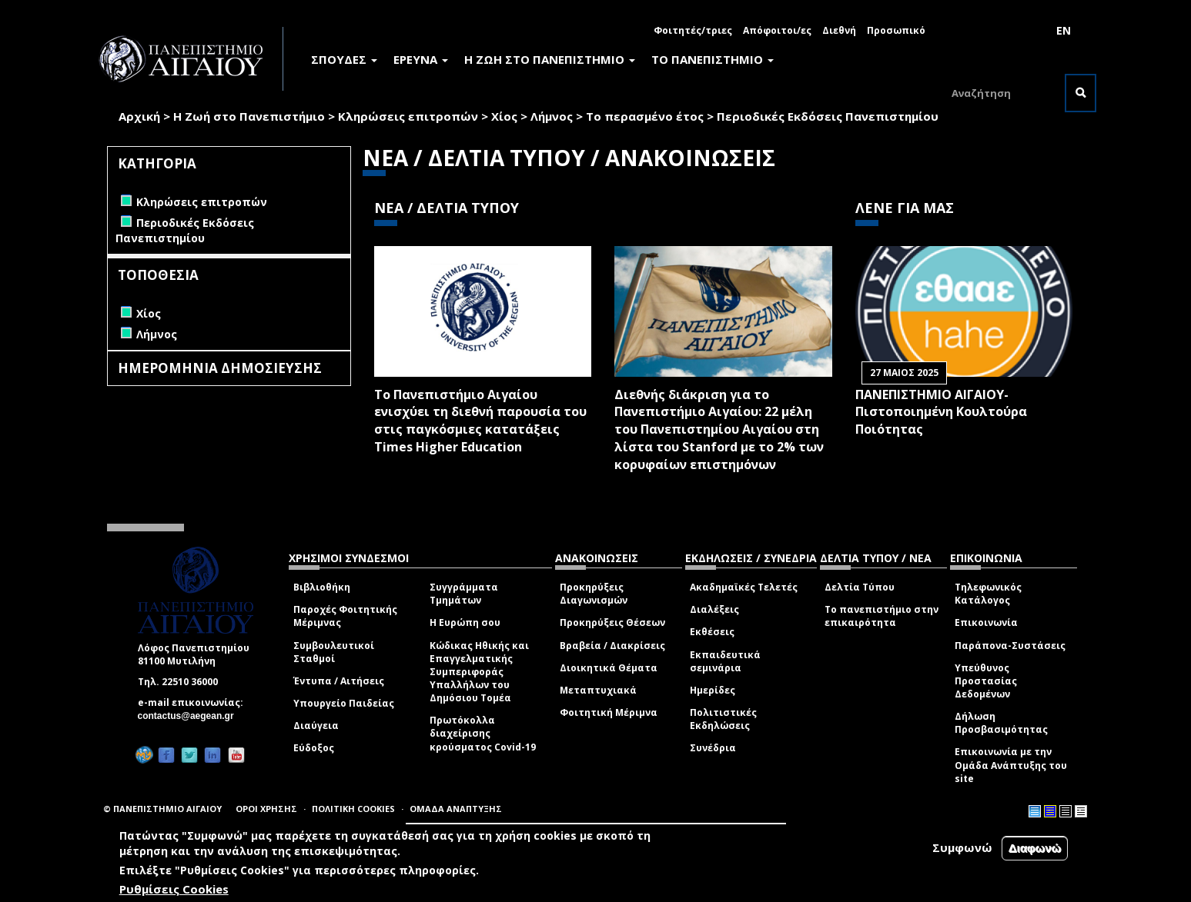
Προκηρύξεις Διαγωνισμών (593, 594)
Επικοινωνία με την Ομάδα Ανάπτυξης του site (1011, 764)
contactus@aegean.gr (190, 716)
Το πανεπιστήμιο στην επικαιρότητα (881, 616)
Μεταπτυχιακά (598, 690)
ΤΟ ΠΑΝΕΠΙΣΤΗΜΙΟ (712, 59)
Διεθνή (839, 30)
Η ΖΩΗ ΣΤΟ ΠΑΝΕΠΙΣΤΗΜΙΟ (549, 59)
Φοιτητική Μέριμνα (608, 712)
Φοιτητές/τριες (693, 30)
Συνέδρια (713, 747)
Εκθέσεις (712, 631)
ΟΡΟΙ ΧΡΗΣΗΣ (266, 808)
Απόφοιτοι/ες (777, 30)
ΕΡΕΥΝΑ (420, 59)
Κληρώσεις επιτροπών (408, 116)
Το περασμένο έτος (645, 116)
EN (1063, 30)
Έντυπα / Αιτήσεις (338, 680)
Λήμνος (551, 116)
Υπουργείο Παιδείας (343, 703)
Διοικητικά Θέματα (608, 667)
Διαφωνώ (1035, 847)
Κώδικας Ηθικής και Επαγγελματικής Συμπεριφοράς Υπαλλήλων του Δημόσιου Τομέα (479, 672)
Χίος (504, 116)
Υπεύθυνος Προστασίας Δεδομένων (986, 681)
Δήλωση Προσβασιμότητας (1001, 723)
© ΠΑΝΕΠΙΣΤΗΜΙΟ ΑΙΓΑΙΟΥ (162, 808)
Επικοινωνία (986, 622)
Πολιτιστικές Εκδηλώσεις (723, 719)
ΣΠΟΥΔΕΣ (344, 59)
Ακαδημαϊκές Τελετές (744, 587)
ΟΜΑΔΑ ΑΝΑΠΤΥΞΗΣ (456, 808)
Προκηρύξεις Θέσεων (612, 622)
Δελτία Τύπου (860, 587)
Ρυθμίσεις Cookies (174, 889)
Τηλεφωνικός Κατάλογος (988, 594)
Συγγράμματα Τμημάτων (464, 594)
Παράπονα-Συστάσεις (1010, 645)
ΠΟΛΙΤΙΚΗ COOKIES (353, 808)
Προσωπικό (896, 30)
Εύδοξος (313, 747)
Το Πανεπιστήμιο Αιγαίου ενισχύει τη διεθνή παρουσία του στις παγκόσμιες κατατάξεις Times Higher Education (480, 421)
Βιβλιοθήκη (321, 587)
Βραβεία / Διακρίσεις (612, 645)
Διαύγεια (316, 725)
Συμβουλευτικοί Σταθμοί (333, 652)
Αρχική (139, 116)
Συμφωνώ (962, 847)
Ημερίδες (712, 690)
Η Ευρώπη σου (465, 622)
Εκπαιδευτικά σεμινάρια (725, 661)
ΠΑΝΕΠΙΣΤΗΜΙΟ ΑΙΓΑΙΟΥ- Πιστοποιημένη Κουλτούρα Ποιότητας (941, 412)
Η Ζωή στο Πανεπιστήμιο (249, 116)
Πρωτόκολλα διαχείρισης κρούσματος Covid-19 (483, 733)
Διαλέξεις (714, 609)
